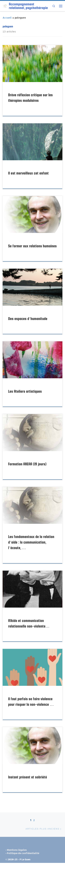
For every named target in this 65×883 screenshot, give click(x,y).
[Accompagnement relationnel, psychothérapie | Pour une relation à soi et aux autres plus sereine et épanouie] (5, 6)
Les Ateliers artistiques (25, 391)
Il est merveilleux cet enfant (28, 173)
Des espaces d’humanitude (27, 319)
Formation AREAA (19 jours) (27, 464)
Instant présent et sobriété (27, 777)
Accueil (7, 17)
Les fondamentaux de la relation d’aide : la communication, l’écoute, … (31, 542)
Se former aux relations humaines (32, 246)
